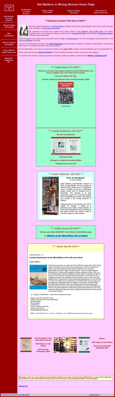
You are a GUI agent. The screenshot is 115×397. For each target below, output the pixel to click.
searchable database (105, 33)
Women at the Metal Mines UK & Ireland (67, 235)
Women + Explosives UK (97, 56)
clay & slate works (96, 31)
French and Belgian (26, 40)
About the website (94, 394)
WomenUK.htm (65, 106)
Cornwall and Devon (79, 33)
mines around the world (51, 28)
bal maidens (82, 31)
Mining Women (59, 26)
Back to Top (23, 386)
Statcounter (9, 71)
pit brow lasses (72, 39)
